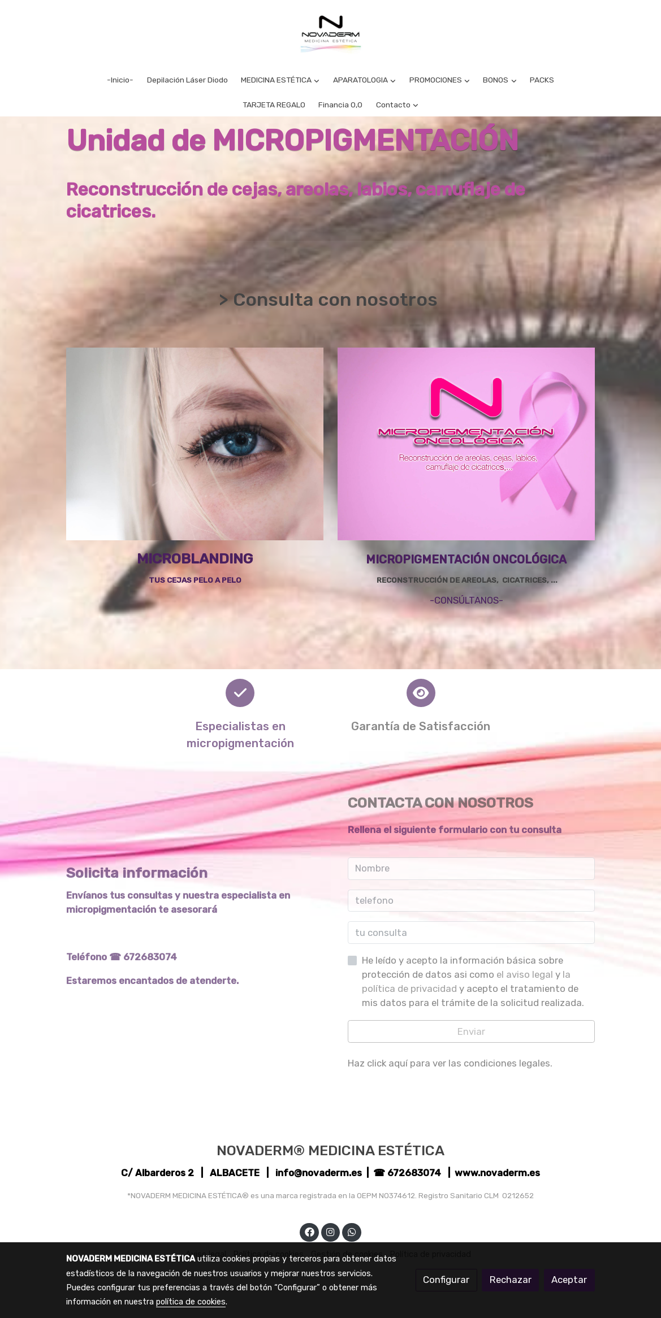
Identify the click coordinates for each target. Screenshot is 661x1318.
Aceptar (569, 1279)
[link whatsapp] (352, 1231)
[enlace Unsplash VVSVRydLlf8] (194, 443)
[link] (330, 34)
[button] (280, 80)
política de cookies (191, 1302)
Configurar (446, 1279)
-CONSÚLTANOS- (466, 600)
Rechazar (511, 1279)
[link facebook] (309, 1231)
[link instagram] (331, 1231)
